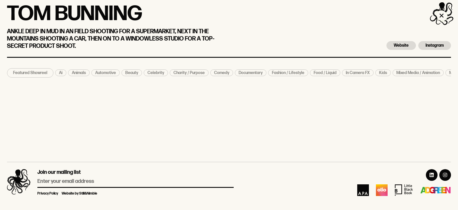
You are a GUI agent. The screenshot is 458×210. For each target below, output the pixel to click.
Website (401, 45)
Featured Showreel (30, 72)
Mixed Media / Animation (418, 72)
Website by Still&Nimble (79, 193)
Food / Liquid (325, 72)
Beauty (131, 72)
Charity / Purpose (189, 72)
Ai (61, 72)
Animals (79, 72)
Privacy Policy (47, 193)
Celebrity (156, 72)
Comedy (221, 72)
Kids (383, 72)
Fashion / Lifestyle (288, 72)
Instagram (435, 45)
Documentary (251, 72)
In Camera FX (358, 72)
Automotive (105, 72)
